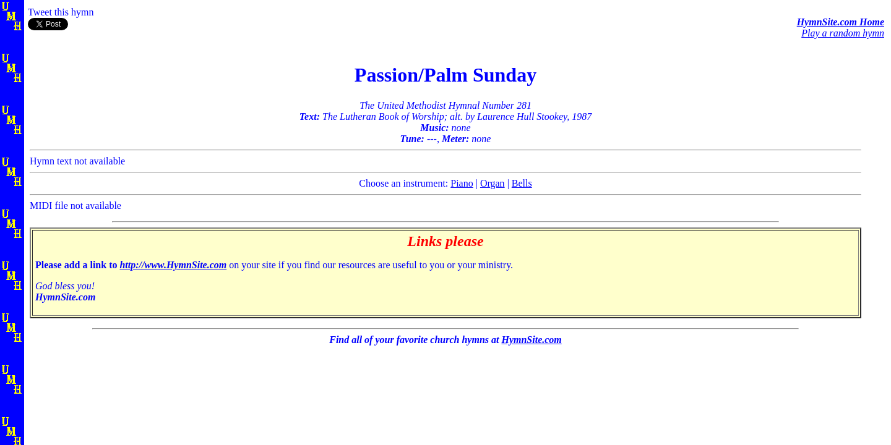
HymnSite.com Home (840, 22)
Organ (492, 183)
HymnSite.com (531, 339)
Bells (522, 183)
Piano (461, 183)
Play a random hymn (842, 33)
